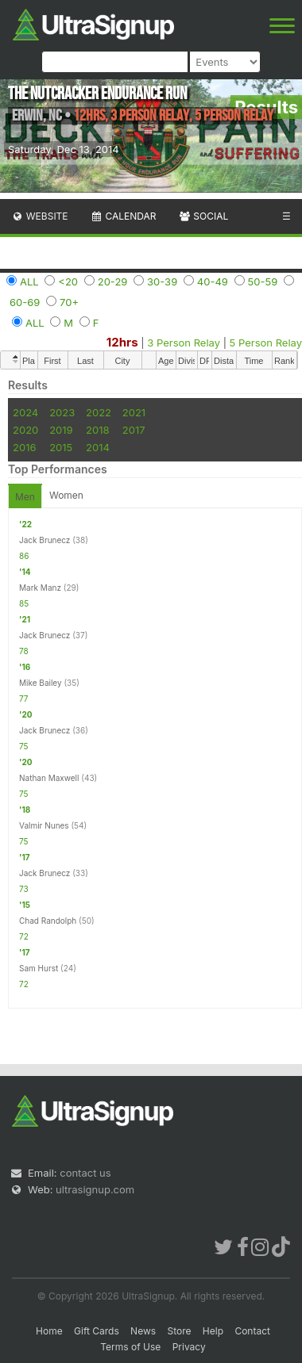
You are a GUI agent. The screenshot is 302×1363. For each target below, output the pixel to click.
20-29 (113, 281)
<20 (68, 281)
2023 (62, 412)
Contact (252, 1331)
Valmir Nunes (44, 825)
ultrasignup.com (95, 1189)
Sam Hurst (38, 968)
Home (49, 1331)
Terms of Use (130, 1347)
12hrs (122, 342)
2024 (25, 412)
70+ (69, 302)
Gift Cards (96, 1331)
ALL (29, 281)
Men (25, 497)
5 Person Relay (266, 342)
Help (213, 1331)
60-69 (25, 302)
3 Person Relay (183, 342)
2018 (97, 429)
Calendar (124, 216)
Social (203, 216)
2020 (25, 429)
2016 (24, 447)
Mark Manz (40, 587)
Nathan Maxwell (49, 778)
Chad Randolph (47, 920)
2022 (98, 412)
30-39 (162, 281)
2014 (98, 447)
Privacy (189, 1347)
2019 (60, 429)
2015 (60, 447)
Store (179, 1331)
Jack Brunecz (44, 540)
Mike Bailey (40, 682)
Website (39, 216)
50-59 (263, 281)
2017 (133, 429)
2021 (133, 412)
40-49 (212, 281)
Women (66, 495)
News (143, 1331)
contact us (85, 1172)
